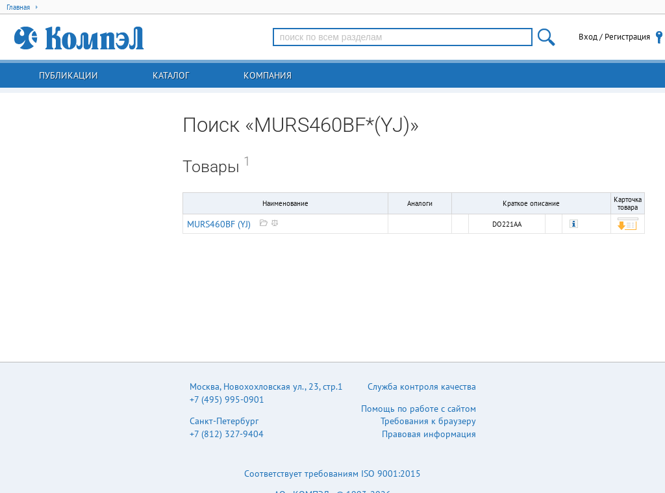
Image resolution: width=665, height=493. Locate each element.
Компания (268, 75)
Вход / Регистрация (614, 36)
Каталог (171, 75)
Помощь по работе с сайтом (418, 408)
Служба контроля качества (422, 386)
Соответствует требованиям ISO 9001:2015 (332, 473)
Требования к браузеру (428, 421)
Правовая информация (429, 434)
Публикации (68, 75)
